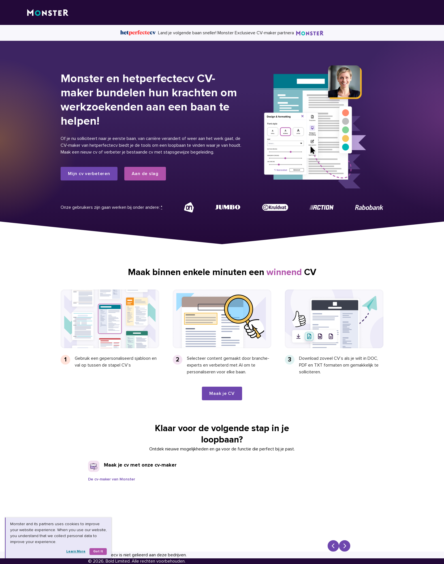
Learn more (76, 551)
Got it (98, 551)
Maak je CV (222, 393)
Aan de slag (145, 173)
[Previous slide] (333, 546)
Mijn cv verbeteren (89, 173)
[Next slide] (344, 546)
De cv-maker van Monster (111, 479)
